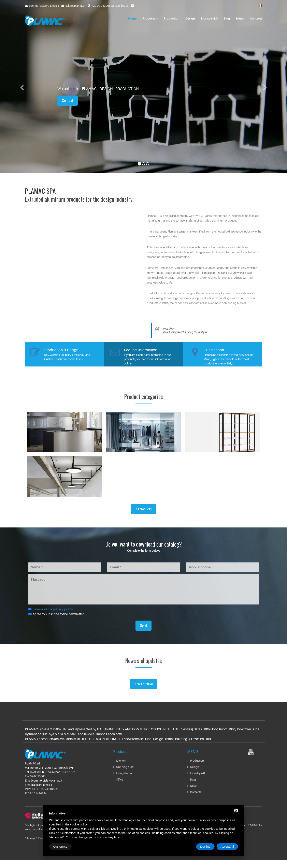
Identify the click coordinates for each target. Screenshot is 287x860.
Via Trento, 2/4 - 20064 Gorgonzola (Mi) (49, 767)
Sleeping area (123, 767)
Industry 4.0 (209, 18)
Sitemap (30, 838)
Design (190, 18)
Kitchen (119, 760)
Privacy (42, 838)
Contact (67, 100)
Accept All (227, 846)
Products (150, 18)
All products (143, 509)
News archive (143, 683)
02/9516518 (69, 772)
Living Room (122, 773)
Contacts (256, 18)
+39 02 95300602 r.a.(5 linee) (109, 5)
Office (118, 779)
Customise (60, 846)
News (240, 18)
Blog (227, 18)
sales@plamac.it (75, 5)
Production (171, 18)
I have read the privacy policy (52, 609)
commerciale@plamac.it (44, 5)
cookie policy (79, 824)
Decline (205, 846)
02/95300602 (38, 772)
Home (132, 18)
